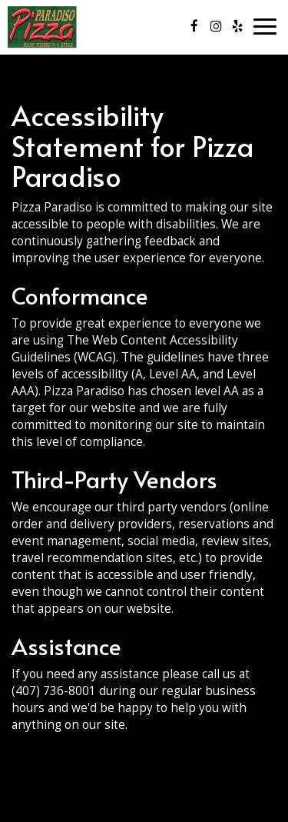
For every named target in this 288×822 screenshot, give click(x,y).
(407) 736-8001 (54, 691)
